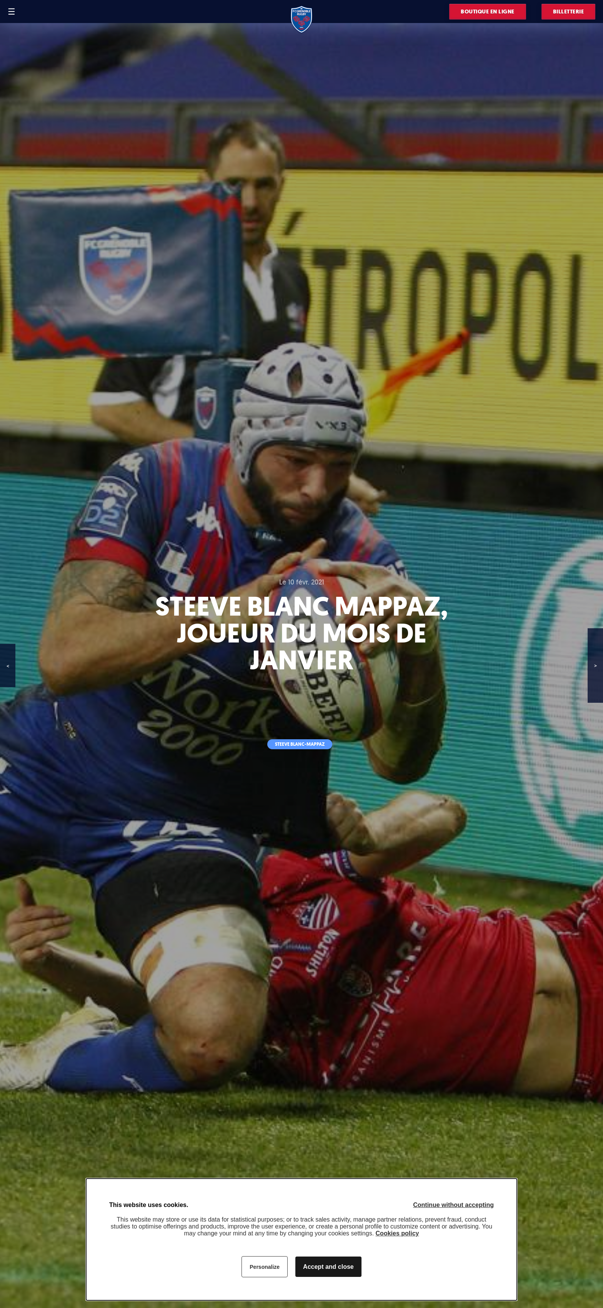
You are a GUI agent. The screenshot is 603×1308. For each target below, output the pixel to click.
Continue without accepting (453, 1205)
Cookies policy (397, 1233)
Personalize (265, 1267)
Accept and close (328, 1266)
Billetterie (568, 11)
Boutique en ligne (488, 11)
